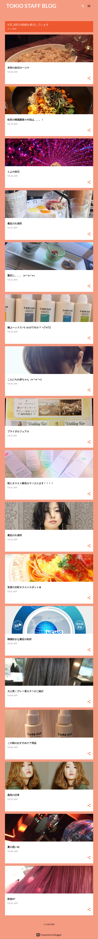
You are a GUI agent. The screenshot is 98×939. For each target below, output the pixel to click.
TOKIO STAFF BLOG (31, 5)
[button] (89, 78)
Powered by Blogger (49, 934)
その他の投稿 (49, 924)
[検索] (83, 6)
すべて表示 (11, 29)
